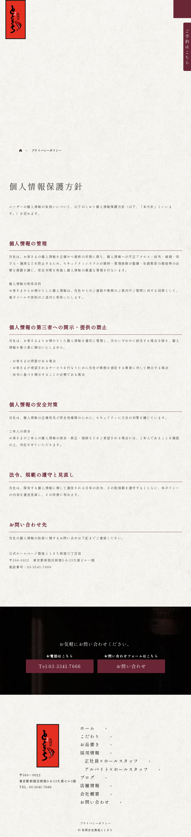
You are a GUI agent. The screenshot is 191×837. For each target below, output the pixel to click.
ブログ (88, 784)
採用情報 (91, 756)
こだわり (91, 737)
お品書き (91, 747)
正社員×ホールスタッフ (116, 765)
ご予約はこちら (187, 46)
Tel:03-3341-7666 (60, 666)
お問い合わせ (131, 666)
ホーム (88, 728)
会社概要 (91, 803)
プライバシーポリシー (95, 823)
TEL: (35, 787)
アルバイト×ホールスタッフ (121, 775)
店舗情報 (91, 793)
